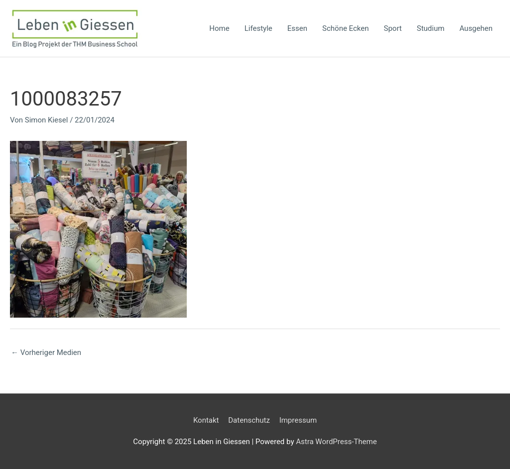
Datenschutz (249, 420)
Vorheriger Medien (46, 352)
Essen (297, 28)
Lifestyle (258, 28)
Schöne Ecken (345, 28)
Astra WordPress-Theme (336, 441)
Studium (431, 28)
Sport (393, 28)
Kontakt (206, 420)
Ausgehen (476, 28)
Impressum (298, 420)
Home (219, 28)
